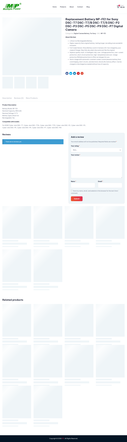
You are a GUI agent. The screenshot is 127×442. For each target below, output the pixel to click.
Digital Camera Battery (81, 33)
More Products (32, 98)
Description (7, 98)
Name (73, 181)
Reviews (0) (19, 98)
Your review (75, 155)
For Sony (93, 33)
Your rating (75, 146)
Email (100, 181)
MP (63, 438)
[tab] (7, 98)
